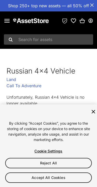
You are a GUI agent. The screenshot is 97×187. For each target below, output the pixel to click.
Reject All (48, 163)
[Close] (93, 111)
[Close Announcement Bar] (91, 5)
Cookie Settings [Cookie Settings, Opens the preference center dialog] (48, 151)
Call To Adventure (23, 85)
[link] (73, 21)
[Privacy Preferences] (65, 21)
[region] (48, 145)
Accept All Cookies (48, 177)
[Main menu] (7, 21)
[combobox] (48, 39)
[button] (82, 21)
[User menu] (90, 20)
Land (11, 79)
